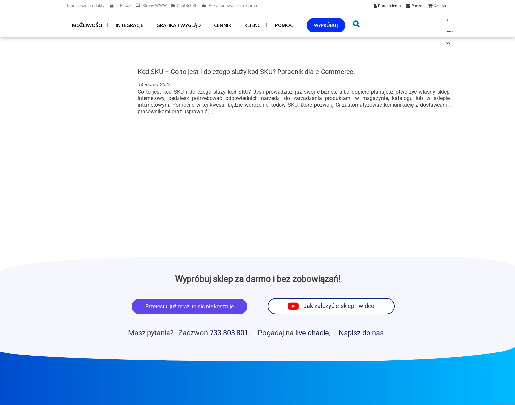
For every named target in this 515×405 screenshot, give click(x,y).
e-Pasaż (120, 5)
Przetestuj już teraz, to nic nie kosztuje (190, 306)
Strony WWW (151, 5)
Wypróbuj (326, 25)
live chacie (312, 333)
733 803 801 (229, 333)
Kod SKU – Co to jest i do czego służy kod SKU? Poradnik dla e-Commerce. (246, 71)
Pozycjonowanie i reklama (229, 5)
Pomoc (284, 25)
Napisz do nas (361, 333)
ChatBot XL (184, 5)
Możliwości (87, 25)
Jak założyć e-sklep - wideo (338, 306)
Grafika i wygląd (178, 25)
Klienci (253, 25)
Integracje (129, 25)
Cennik (222, 25)
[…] (210, 111)
